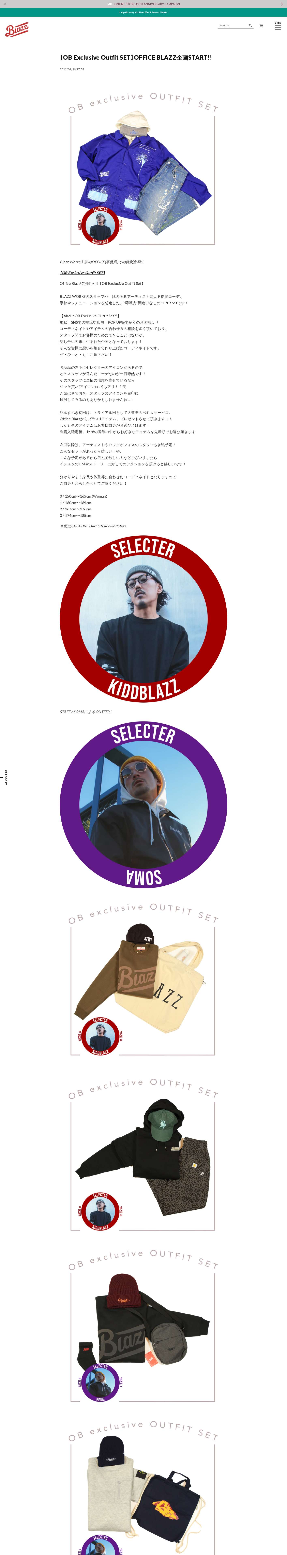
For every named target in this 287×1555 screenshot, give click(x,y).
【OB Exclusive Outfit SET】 (82, 273)
